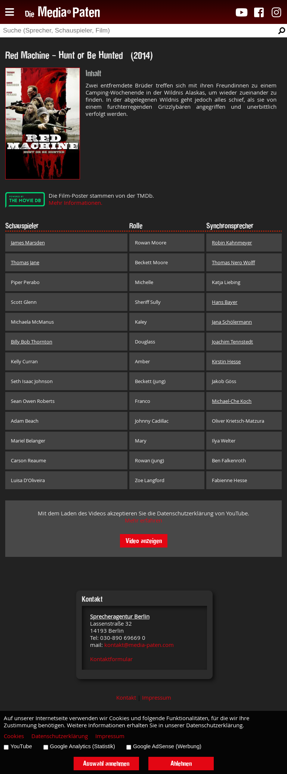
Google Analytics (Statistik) (82, 746)
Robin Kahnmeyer (232, 242)
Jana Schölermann (232, 321)
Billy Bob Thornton (31, 341)
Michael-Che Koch (231, 401)
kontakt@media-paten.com (139, 644)
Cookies (14, 736)
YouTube (21, 746)
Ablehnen (181, 763)
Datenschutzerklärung (59, 736)
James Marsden (28, 242)
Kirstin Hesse (226, 361)
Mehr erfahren (143, 520)
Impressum (156, 697)
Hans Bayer (224, 302)
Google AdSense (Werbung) (167, 746)
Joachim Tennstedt (232, 341)
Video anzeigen (144, 540)
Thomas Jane (25, 262)
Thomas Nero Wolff (233, 262)
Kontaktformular (111, 659)
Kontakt (126, 697)
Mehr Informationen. (75, 202)
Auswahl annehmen (106, 763)
